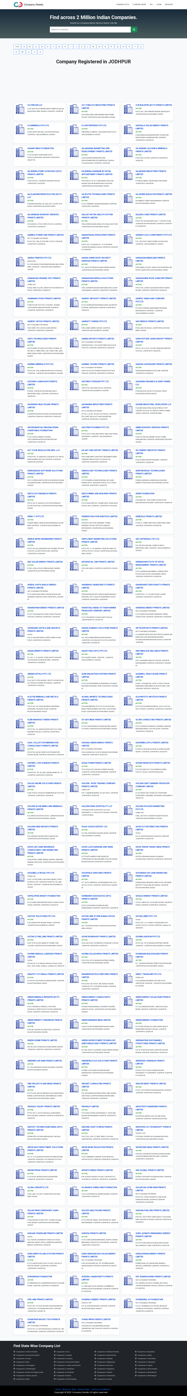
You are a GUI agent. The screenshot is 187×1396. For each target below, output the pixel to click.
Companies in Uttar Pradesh (147, 1369)
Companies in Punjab (104, 1379)
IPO (151, 4)
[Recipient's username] (90, 30)
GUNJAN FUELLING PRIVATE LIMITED (153, 1210)
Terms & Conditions (100, 1389)
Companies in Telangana (146, 1362)
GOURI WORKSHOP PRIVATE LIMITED (99, 936)
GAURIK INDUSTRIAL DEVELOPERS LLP (153, 404)
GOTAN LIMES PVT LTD (146, 916)
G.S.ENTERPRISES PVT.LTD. (94, 125)
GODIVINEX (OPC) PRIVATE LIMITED (152, 742)
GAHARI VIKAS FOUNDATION (40, 148)
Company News (139, 4)
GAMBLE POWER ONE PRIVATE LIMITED (45, 235)
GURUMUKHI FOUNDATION (39, 1276)
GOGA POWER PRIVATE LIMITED (96, 763)
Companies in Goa (62, 1352)
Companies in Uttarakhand (146, 1372)
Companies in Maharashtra (106, 1355)
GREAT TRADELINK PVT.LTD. (149, 974)
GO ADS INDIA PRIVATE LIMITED (96, 719)
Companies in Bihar (23, 1362)
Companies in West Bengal (146, 1376)
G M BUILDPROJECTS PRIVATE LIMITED (154, 105)
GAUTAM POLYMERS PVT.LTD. (95, 427)
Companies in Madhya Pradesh (108, 1352)
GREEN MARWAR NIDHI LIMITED (96, 1020)
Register (169, 4)
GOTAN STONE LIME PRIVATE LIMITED (45, 936)
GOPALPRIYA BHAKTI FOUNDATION (43, 896)
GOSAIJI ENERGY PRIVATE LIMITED (152, 896)
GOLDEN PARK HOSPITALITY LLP (97, 806)
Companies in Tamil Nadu (146, 1359)
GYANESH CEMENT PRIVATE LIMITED (99, 1299)
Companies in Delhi (23, 1379)
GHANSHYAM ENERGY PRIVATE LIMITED (45, 608)
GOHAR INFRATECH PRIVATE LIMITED (153, 763)
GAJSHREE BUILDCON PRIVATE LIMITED (154, 194)
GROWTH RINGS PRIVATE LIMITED (97, 1170)
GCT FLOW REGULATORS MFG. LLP (43, 450)
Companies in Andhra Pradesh (26, 1352)
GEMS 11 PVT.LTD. (35, 516)
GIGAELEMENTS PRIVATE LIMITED (43, 651)
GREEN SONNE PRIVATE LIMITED (42, 1040)
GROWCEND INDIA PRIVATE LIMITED (152, 1147)
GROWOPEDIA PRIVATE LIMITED (42, 1170)
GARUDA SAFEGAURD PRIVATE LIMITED (154, 364)
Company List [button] (122, 4)
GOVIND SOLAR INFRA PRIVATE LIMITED (100, 954)
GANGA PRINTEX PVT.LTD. (39, 258)
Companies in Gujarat (64, 1355)
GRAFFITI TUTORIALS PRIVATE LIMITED (45, 974)
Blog (74, 1389)
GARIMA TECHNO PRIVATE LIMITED (98, 364)
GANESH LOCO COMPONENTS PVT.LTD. (154, 235)
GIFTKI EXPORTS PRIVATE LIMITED (152, 628)
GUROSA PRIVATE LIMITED (94, 1233)
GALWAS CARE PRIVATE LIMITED (151, 214)
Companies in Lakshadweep (66, 1379)
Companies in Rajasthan (146, 1352)
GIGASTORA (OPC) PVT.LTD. (95, 651)
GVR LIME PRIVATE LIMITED (40, 1299)
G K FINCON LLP (34, 105)
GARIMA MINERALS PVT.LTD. (40, 364)
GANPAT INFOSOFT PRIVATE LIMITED (99, 298)
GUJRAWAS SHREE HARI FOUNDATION (99, 1187)
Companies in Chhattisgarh (25, 1369)
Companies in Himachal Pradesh (67, 1362)
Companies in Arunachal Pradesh (28, 1355)
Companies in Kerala (63, 1376)
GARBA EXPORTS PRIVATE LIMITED (98, 339)
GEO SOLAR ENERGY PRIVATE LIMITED (45, 562)
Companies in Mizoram (105, 1365)
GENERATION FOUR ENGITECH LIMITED (100, 516)
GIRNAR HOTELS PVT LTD (39, 674)
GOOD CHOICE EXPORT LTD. (95, 826)
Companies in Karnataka (65, 1372)
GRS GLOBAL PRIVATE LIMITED (150, 1170)
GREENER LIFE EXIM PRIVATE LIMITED (44, 1061)
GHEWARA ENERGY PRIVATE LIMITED (153, 608)
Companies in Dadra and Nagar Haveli (29, 1372)
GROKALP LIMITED (90, 1106)
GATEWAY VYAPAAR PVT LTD (95, 381)
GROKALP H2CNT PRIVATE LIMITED (43, 1106)
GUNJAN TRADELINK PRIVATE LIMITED (45, 1233)
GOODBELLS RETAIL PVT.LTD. (41, 873)
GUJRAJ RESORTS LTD (37, 1187)
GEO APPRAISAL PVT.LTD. (148, 539)
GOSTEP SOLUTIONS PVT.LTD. (41, 916)
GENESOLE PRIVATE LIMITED (149, 516)
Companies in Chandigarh (25, 1365)
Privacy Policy (84, 1389)
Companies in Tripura (144, 1365)
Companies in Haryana (64, 1359)
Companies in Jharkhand (65, 1369)
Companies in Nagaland (105, 1369)
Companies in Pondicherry (106, 1376)
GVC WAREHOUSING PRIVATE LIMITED (153, 1276)
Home (58, 1389)
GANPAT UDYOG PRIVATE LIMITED (43, 321)
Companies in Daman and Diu (26, 1376)
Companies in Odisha (104, 1372)
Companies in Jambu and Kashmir (68, 1365)
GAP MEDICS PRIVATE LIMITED (150, 321)
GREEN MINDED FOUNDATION (149, 1020)
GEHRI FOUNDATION (145, 493)
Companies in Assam (23, 1359)
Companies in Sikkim (144, 1355)
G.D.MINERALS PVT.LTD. (38, 125)
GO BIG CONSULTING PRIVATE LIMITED (153, 719)
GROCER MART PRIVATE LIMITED (151, 1083)
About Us (66, 1389)
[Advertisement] (87, 83)
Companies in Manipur (105, 1359)
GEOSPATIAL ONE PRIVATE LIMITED (98, 562)
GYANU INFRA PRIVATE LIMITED (96, 1319)
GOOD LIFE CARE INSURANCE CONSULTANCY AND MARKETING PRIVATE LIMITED (42, 850)
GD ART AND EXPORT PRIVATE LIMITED (100, 450)
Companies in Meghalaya (106, 1362)
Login (158, 4)
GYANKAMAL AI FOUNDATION (149, 1299)
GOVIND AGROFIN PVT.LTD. (148, 936)
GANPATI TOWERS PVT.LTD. (94, 321)
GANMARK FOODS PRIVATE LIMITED (44, 298)
